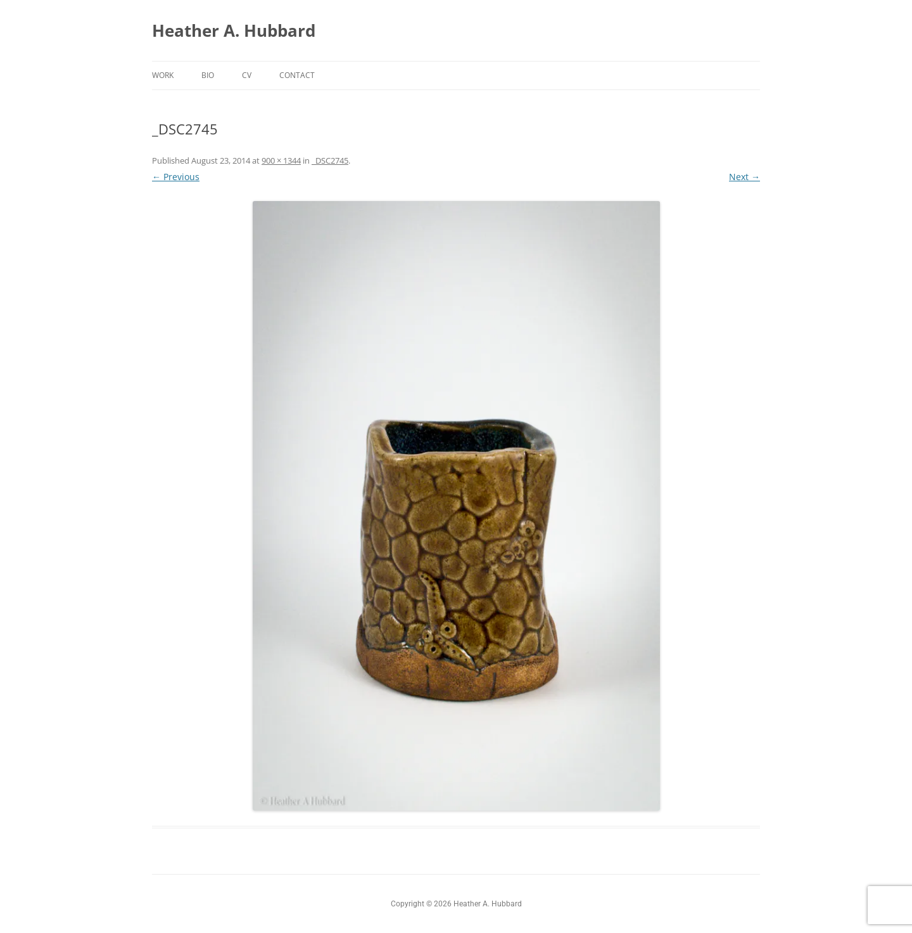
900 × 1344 (281, 160)
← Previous (176, 177)
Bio (207, 75)
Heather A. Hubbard (233, 30)
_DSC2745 (330, 160)
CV (246, 75)
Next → (744, 177)
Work (163, 75)
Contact (297, 75)
